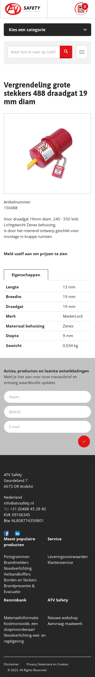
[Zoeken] (66, 52)
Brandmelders (16, 562)
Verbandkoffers (17, 574)
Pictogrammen (16, 556)
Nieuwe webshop (63, 617)
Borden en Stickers (20, 579)
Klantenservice (60, 562)
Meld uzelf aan (18, 253)
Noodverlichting (18, 568)
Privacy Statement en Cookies (47, 664)
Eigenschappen (26, 274)
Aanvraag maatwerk (65, 623)
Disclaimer (11, 664)
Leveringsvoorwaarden (68, 556)
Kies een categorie (27, 29)
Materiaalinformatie (21, 617)
